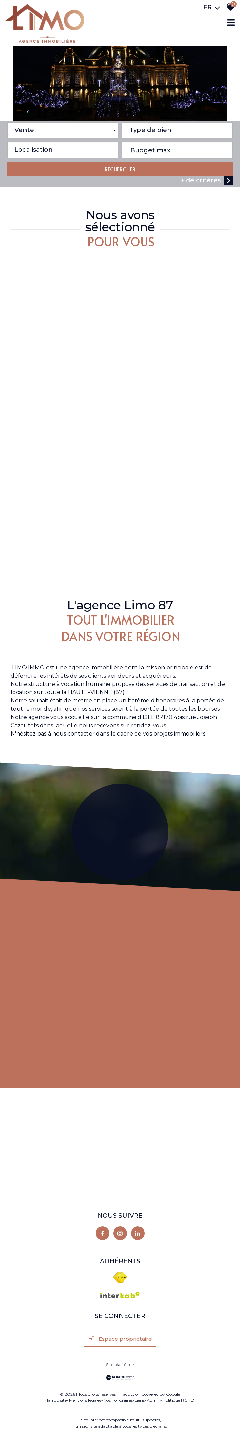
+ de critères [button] (207, 181)
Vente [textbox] (24, 131)
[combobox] (62, 131)
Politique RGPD (178, 1400)
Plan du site (55, 1400)
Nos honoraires (118, 1400)
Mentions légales (85, 1400)
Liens (140, 1400)
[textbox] (177, 129)
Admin (153, 1400)
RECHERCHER (120, 170)
